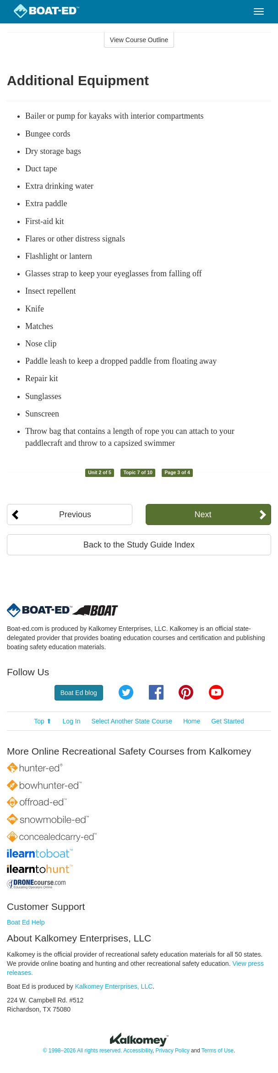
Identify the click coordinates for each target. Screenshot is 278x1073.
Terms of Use (218, 1050)
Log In (72, 721)
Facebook (156, 692)
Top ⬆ (42, 721)
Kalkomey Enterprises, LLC (114, 986)
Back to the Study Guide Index (139, 544)
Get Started (227, 721)
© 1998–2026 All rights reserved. (82, 1050)
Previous (75, 514)
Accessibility (138, 1050)
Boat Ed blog (78, 692)
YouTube (216, 692)
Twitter (126, 692)
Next (202, 514)
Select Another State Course (131, 721)
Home (191, 721)
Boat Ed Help (26, 922)
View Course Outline (139, 40)
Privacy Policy (173, 1050)
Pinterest (186, 692)
